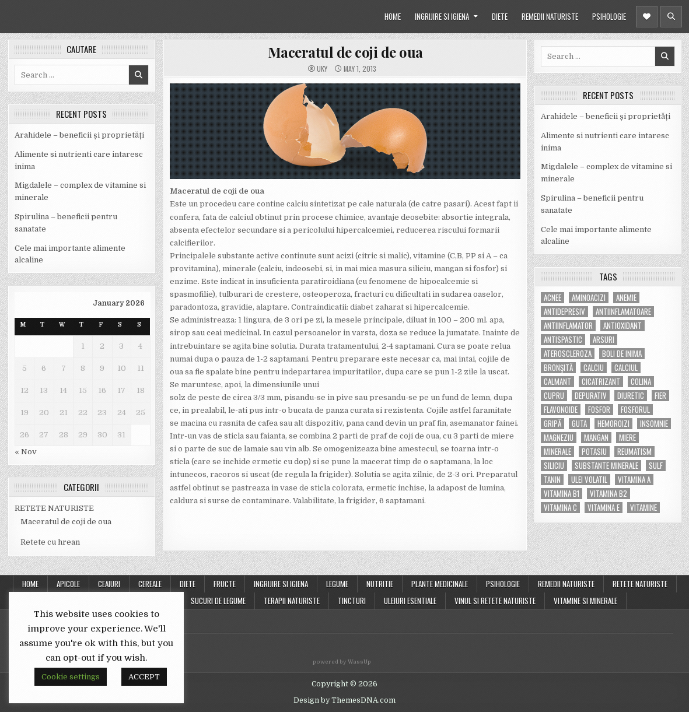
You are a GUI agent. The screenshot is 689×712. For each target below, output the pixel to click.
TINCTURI (352, 600)
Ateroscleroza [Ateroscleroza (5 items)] (568, 353)
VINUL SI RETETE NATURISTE (495, 600)
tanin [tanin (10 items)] (552, 479)
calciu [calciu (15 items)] (593, 367)
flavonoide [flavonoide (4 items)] (561, 409)
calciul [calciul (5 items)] (626, 367)
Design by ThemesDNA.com (344, 700)
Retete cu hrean (50, 542)
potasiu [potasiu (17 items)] (594, 451)
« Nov (26, 451)
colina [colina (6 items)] (641, 381)
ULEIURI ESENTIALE (410, 600)
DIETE (500, 16)
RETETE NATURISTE (54, 508)
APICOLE (68, 584)
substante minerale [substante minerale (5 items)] (606, 465)
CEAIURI (109, 584)
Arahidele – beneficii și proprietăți (79, 135)
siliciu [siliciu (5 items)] (554, 465)
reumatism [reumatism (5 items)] (634, 451)
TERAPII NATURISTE (292, 600)
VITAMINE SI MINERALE (585, 600)
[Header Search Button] (671, 16)
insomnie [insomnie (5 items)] (654, 423)
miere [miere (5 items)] (627, 437)
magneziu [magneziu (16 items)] (558, 437)
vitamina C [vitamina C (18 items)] (560, 507)
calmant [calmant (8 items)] (557, 381)
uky (322, 68)
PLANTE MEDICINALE (439, 584)
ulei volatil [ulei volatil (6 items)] (589, 479)
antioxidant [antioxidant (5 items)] (622, 325)
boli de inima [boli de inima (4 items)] (622, 353)
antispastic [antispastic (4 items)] (563, 339)
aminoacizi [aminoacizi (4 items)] (589, 297)
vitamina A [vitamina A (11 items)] (634, 479)
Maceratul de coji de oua (65, 521)
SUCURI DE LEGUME (218, 600)
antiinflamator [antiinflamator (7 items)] (568, 325)
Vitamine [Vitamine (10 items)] (643, 507)
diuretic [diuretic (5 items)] (630, 395)
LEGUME (337, 584)
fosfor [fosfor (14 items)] (599, 409)
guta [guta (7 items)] (579, 423)
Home (30, 584)
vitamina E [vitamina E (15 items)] (603, 507)
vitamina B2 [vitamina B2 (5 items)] (608, 493)
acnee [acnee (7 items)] (552, 297)
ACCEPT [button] (144, 676)
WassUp (359, 662)
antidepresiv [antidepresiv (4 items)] (564, 311)
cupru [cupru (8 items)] (554, 395)
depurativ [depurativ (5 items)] (591, 395)
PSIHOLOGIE (609, 16)
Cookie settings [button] (70, 676)
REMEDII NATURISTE (550, 16)
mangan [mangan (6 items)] (596, 437)
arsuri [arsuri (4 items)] (603, 339)
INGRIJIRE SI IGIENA (442, 16)
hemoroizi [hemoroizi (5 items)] (613, 423)
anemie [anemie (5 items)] (626, 297)
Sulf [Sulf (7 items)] (656, 465)
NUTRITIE (379, 584)
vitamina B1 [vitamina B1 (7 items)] (561, 493)
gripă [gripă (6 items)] (552, 423)
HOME (392, 16)
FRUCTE (225, 584)
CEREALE (150, 584)
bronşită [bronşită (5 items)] (558, 367)
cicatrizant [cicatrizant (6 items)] (601, 381)
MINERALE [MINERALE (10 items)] (557, 451)
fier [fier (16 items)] (660, 395)
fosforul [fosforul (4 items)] (635, 409)
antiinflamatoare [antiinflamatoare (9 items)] (623, 311)
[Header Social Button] (646, 16)
